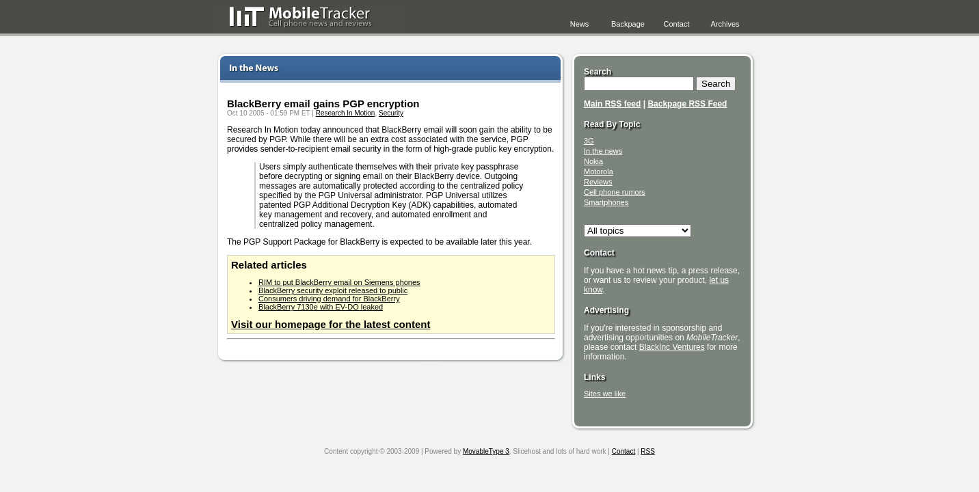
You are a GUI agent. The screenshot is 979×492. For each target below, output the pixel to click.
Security (391, 113)
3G (589, 141)
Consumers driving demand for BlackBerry (329, 299)
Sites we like (605, 394)
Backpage (628, 24)
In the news (603, 151)
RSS (648, 451)
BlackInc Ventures (672, 347)
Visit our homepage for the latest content (330, 324)
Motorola (598, 171)
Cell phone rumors (614, 192)
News (579, 24)
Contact (677, 24)
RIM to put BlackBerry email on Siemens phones (339, 282)
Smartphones (606, 202)
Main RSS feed (612, 104)
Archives (724, 24)
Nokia (593, 161)
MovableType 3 (486, 451)
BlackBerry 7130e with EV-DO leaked (320, 307)
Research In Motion (345, 113)
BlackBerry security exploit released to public (332, 290)
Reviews (598, 182)
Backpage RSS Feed (687, 104)
